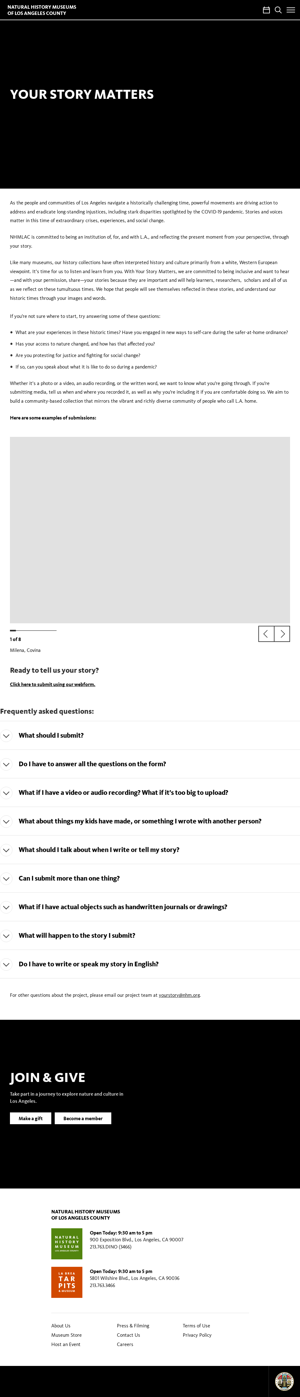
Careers (125, 1344)
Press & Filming (133, 1326)
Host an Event (66, 1344)
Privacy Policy (197, 1335)
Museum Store (66, 1335)
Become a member (83, 1127)
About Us (61, 1326)
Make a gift (31, 1127)
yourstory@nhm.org (179, 995)
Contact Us (128, 1335)
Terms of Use (196, 1326)
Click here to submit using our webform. (52, 684)
